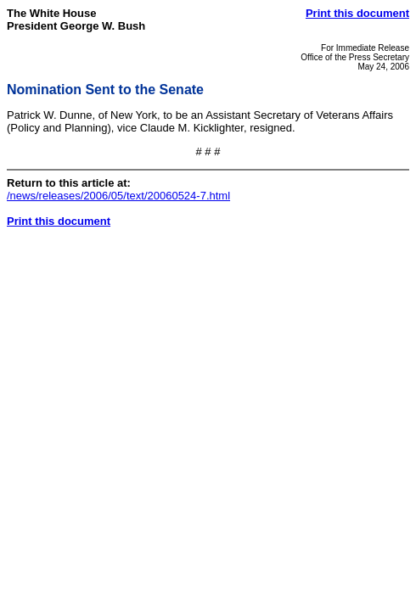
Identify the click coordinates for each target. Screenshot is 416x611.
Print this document (357, 13)
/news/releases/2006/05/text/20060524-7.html (118, 195)
